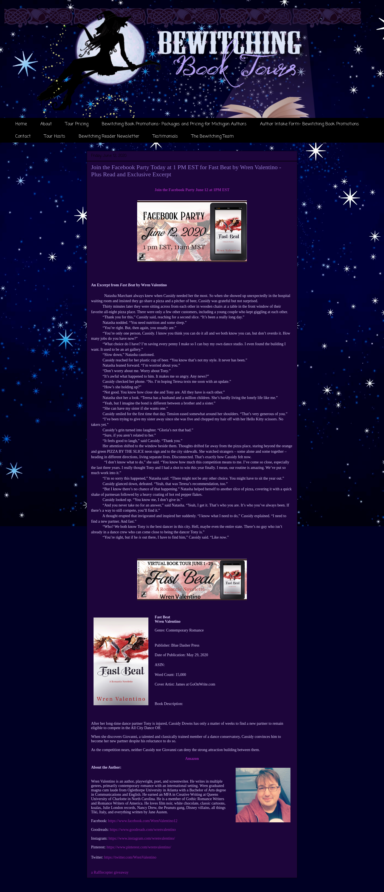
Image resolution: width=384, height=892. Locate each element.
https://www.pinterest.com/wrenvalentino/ (138, 847)
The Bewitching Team (212, 136)
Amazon (192, 759)
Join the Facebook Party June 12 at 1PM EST (192, 190)
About (46, 124)
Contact (23, 136)
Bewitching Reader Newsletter (109, 136)
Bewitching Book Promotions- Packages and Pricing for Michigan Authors (174, 124)
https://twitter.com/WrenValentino (130, 857)
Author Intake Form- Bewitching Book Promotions (309, 124)
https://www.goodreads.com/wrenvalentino (143, 830)
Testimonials (165, 136)
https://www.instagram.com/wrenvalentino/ (141, 838)
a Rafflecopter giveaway (110, 872)
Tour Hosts (54, 136)
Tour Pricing (76, 124)
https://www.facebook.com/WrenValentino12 (142, 821)
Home (21, 124)
